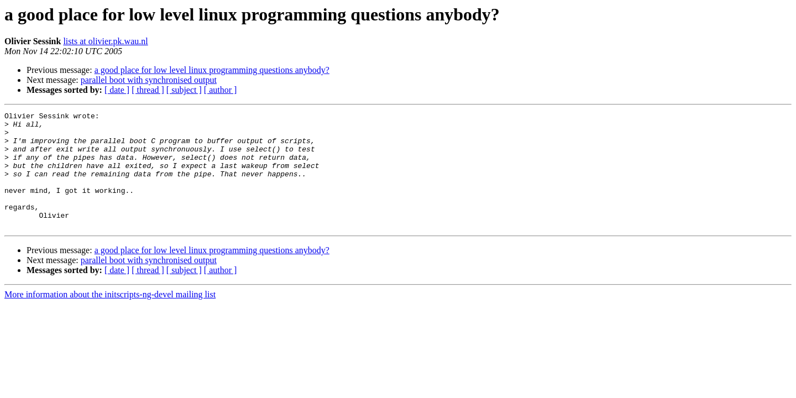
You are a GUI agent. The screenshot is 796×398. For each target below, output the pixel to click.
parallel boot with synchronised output (149, 80)
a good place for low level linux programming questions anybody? (212, 70)
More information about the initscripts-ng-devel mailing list (110, 317)
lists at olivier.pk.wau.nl (105, 41)
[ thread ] (148, 90)
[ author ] (220, 90)
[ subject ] (184, 90)
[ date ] (116, 90)
